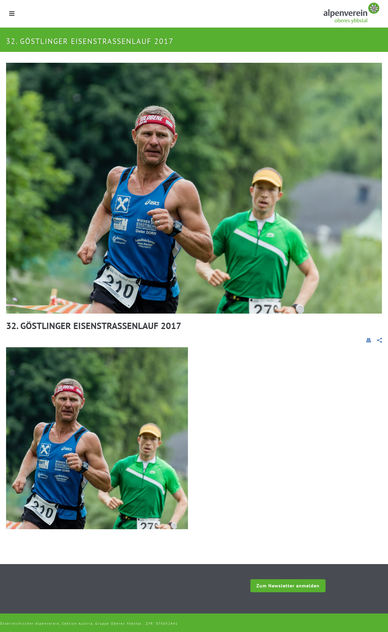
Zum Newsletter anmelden (287, 586)
